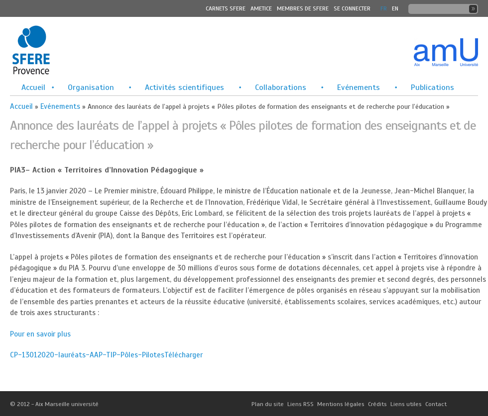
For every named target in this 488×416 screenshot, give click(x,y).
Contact (436, 404)
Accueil (33, 87)
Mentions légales (341, 404)
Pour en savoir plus (40, 334)
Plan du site (267, 404)
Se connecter (352, 8)
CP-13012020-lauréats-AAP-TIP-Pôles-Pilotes (87, 354)
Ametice (261, 8)
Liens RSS (300, 404)
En (395, 8)
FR (383, 8)
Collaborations (280, 87)
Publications (432, 87)
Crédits (377, 404)
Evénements (358, 87)
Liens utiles (406, 404)
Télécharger (183, 354)
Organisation (91, 87)
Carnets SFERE (225, 8)
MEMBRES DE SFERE (303, 8)
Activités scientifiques (184, 87)
